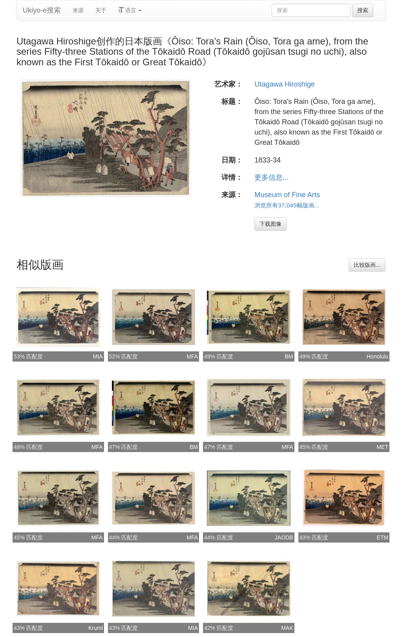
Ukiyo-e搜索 (42, 10)
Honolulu (377, 356)
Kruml (95, 628)
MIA (98, 356)
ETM (382, 537)
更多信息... (271, 177)
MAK (287, 628)
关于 (100, 10)
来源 (78, 10)
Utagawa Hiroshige (284, 84)
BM (289, 356)
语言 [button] (130, 10)
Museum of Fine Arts (287, 195)
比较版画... (367, 265)
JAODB (284, 537)
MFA (192, 356)
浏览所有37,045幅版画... (286, 205)
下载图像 (270, 224)
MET (382, 447)
